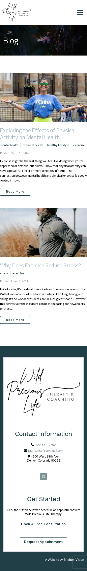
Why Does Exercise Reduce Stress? (40, 265)
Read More (15, 191)
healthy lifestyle (58, 145)
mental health (9, 145)
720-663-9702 (45, 444)
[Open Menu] (80, 12)
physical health (33, 145)
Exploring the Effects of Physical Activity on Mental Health (38, 133)
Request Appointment (43, 542)
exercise (79, 145)
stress (4, 273)
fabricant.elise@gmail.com (45, 450)
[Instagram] (43, 476)
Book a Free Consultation (43, 524)
